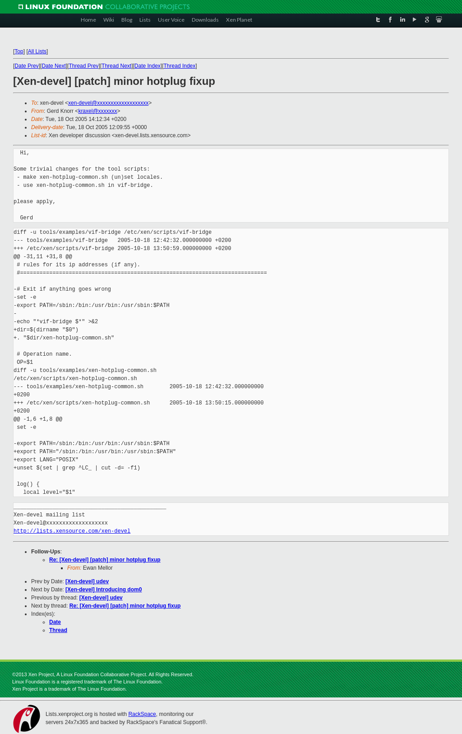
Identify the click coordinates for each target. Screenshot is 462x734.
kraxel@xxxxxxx (97, 111)
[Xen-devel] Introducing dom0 (103, 589)
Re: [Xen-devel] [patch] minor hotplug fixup (105, 560)
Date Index (147, 66)
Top (18, 51)
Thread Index (180, 66)
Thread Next (116, 66)
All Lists (37, 51)
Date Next (53, 66)
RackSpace (142, 714)
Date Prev (26, 66)
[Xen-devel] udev (87, 581)
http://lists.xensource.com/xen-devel (72, 531)
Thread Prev (83, 66)
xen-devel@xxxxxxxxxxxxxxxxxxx (108, 103)
